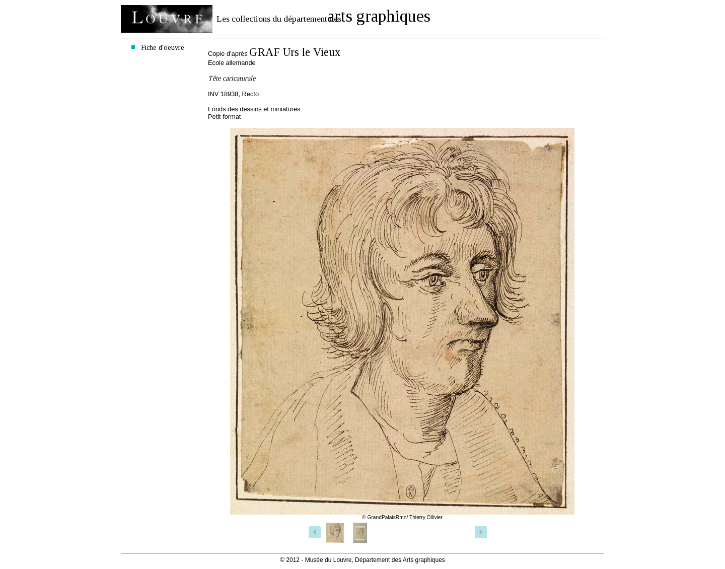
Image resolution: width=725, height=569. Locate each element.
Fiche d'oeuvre (162, 47)
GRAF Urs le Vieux (294, 52)
